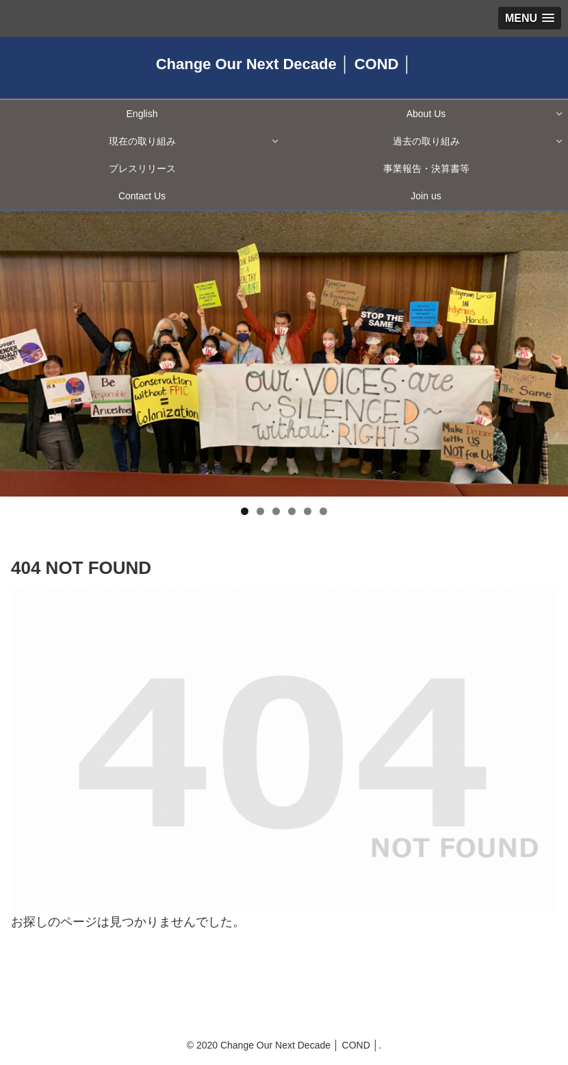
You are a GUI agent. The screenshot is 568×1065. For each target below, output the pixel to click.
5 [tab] (307, 511)
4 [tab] (292, 511)
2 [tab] (260, 511)
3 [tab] (276, 511)
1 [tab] (244, 511)
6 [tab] (323, 511)
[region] (284, 354)
